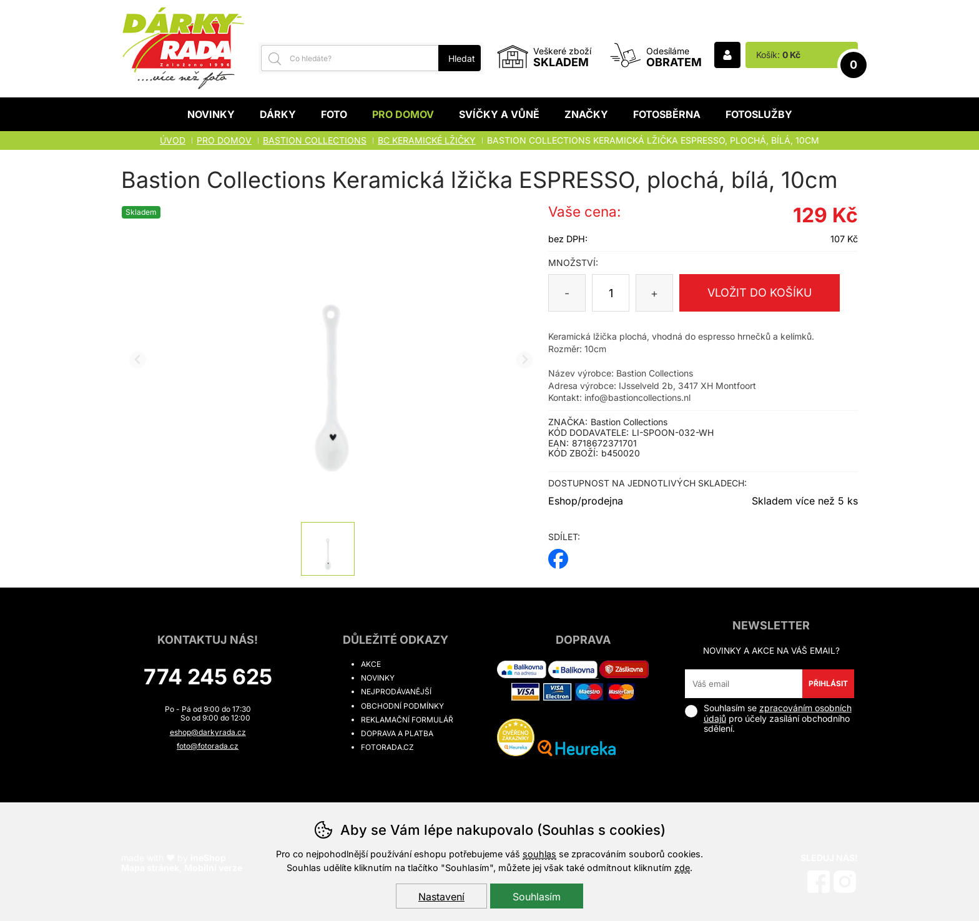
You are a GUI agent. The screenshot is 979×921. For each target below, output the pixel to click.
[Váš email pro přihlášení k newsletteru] (744, 683)
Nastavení (441, 896)
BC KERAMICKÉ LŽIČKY (427, 140)
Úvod (172, 140)
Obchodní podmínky (402, 706)
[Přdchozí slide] (137, 360)
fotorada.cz (387, 747)
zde (682, 867)
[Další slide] (524, 360)
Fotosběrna (667, 114)
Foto (334, 114)
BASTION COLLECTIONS (315, 140)
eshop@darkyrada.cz (208, 732)
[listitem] (328, 549)
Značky (586, 114)
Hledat (461, 58)
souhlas (539, 854)
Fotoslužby (759, 114)
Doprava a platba (397, 733)
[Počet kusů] (610, 293)
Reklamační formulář (407, 719)
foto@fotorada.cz (208, 746)
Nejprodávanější (396, 691)
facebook (558, 555)
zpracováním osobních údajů (778, 713)
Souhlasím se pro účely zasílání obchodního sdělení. (768, 718)
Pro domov (403, 114)
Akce (371, 664)
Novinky (211, 114)
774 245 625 (208, 676)
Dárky (278, 114)
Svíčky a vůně (499, 114)
